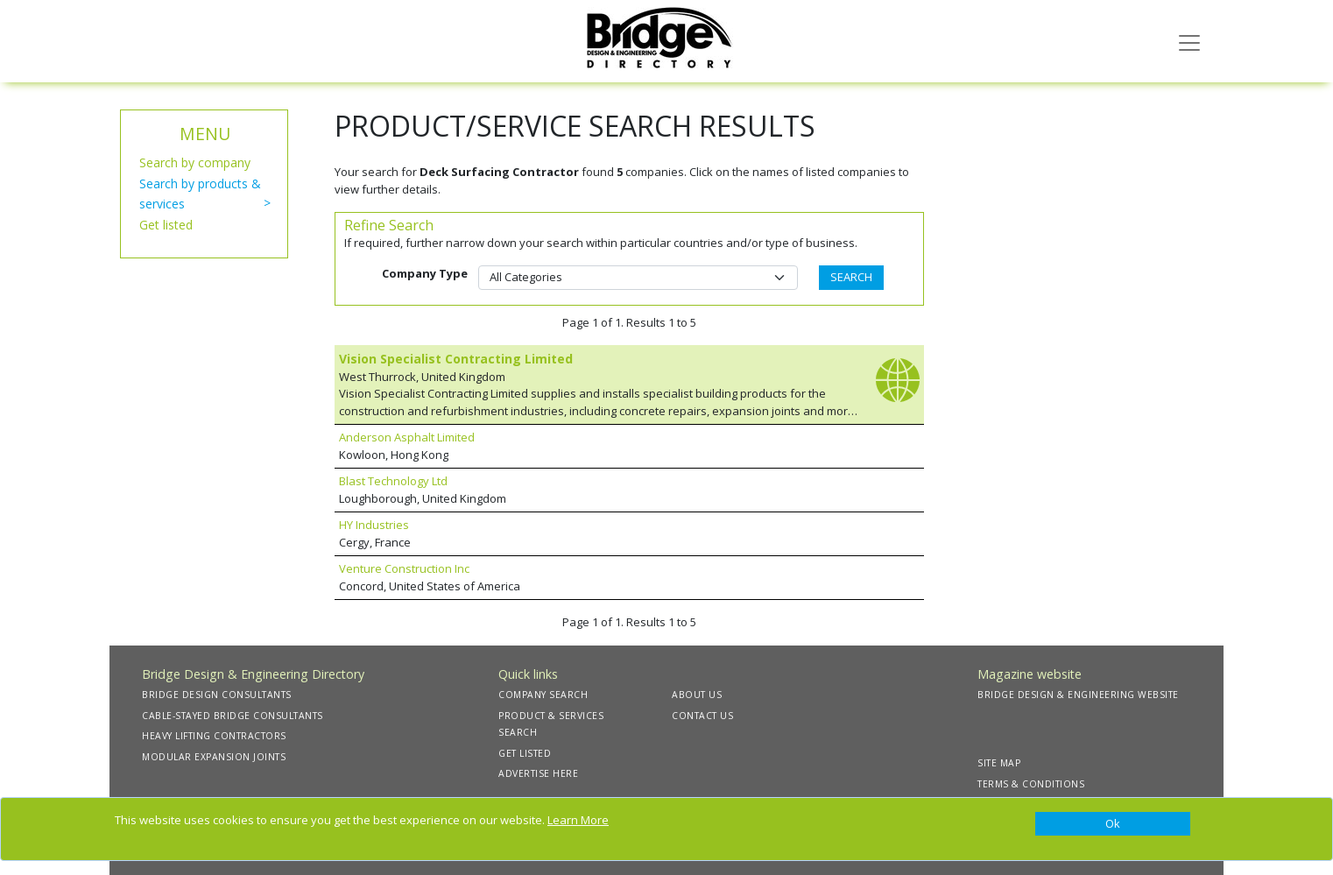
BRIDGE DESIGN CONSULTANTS (217, 694)
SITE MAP (998, 763)
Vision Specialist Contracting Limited (456, 358)
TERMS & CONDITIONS (1030, 784)
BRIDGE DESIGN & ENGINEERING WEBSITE (1078, 694)
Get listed (166, 224)
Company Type (425, 273)
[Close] (1112, 824)
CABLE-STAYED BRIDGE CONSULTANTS (232, 715)
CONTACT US (702, 715)
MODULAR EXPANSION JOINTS (214, 757)
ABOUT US (697, 694)
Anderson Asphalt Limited (407, 437)
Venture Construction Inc (404, 568)
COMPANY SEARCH (543, 694)
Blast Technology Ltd (393, 481)
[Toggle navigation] (1189, 41)
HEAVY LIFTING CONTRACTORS (214, 736)
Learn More (578, 820)
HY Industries (374, 525)
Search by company (194, 162)
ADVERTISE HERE (538, 773)
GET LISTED (524, 753)
